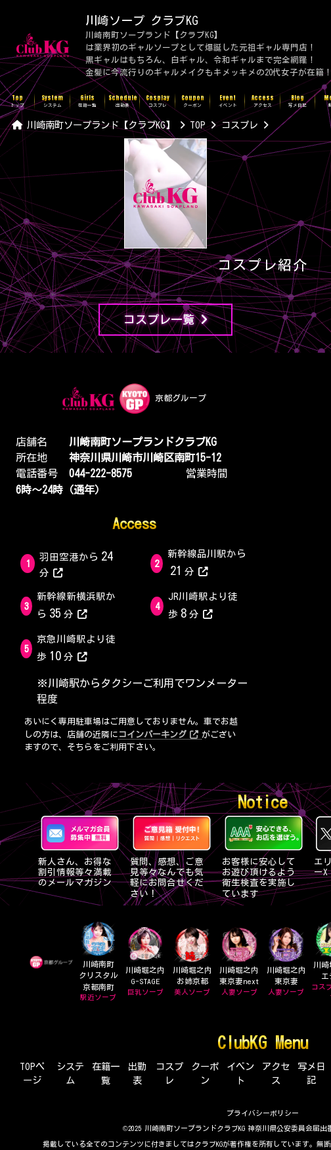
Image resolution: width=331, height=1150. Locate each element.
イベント (240, 1073)
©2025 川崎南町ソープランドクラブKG (184, 1128)
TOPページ (32, 1073)
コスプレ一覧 (165, 319)
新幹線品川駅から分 (206, 562)
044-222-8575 (100, 473)
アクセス (276, 1073)
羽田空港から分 (77, 563)
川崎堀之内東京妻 (286, 962)
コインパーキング (158, 734)
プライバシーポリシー (263, 1113)
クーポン (205, 1073)
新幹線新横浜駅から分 (76, 605)
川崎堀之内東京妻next (239, 962)
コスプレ (169, 1073)
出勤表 (137, 1073)
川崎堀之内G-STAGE (145, 962)
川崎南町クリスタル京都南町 (98, 962)
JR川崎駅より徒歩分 (203, 605)
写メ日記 (311, 1073)
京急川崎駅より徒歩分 (76, 648)
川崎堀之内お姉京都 (192, 962)
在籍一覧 (106, 1073)
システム (70, 1073)
